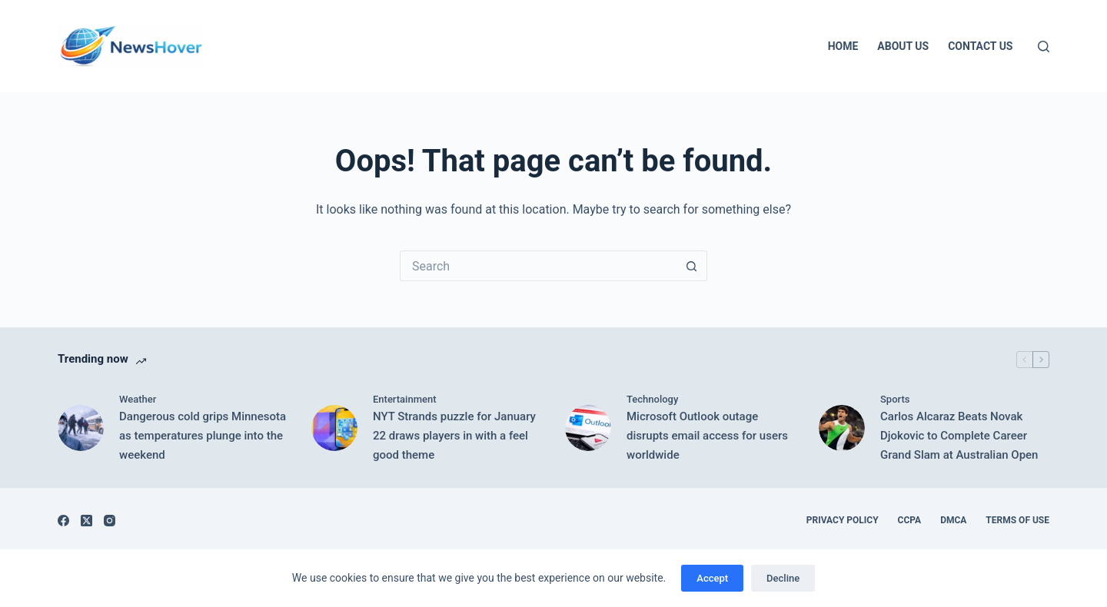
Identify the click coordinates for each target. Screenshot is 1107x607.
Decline (783, 578)
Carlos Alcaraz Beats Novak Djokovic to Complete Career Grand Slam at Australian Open (959, 436)
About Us (903, 46)
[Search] (1043, 46)
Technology (652, 399)
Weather (137, 399)
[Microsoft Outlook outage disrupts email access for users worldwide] (588, 428)
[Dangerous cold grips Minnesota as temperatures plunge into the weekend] (81, 428)
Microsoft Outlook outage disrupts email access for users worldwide (707, 436)
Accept (712, 578)
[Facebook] (63, 520)
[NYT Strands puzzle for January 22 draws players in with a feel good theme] (334, 428)
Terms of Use (1017, 520)
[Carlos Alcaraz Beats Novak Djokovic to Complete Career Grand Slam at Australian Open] (842, 428)
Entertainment (405, 399)
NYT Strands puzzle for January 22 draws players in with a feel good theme (454, 436)
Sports (895, 399)
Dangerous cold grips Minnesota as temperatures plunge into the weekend (202, 436)
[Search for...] (538, 265)
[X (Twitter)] (86, 520)
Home (843, 46)
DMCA (953, 520)
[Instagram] (109, 520)
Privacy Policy (842, 520)
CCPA (910, 520)
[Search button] (691, 265)
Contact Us (980, 46)
